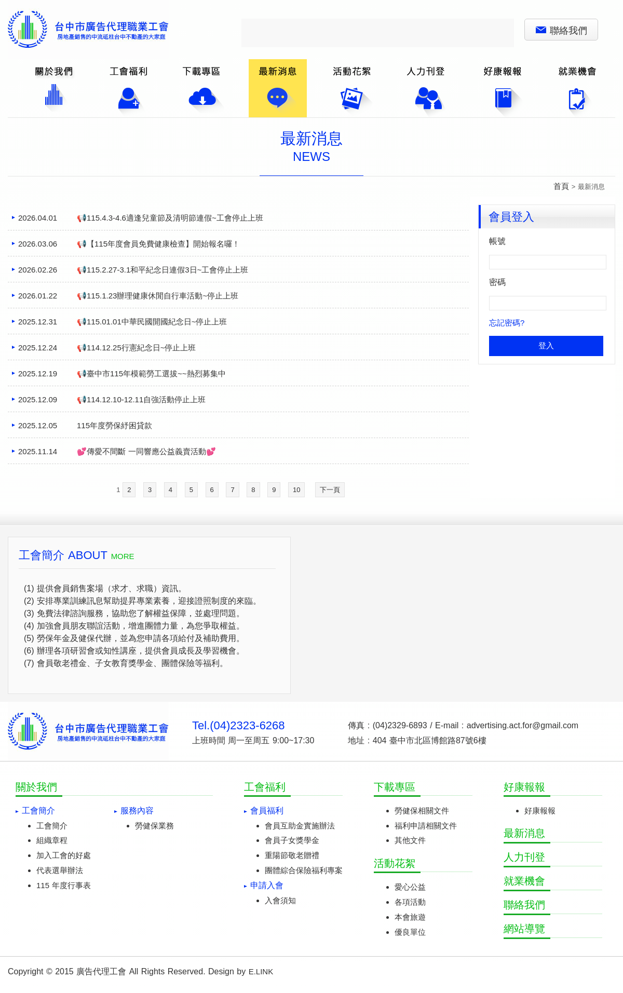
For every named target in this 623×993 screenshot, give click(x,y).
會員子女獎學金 (292, 840)
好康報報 (540, 810)
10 (296, 490)
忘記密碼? (506, 322)
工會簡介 (51, 825)
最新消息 (524, 833)
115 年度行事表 (63, 885)
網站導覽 (524, 928)
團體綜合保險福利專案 (304, 870)
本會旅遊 (410, 917)
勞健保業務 (154, 825)
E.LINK (261, 971)
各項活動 (410, 901)
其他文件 (410, 840)
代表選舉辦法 (59, 870)
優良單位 (410, 932)
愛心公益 (410, 886)
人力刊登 (524, 857)
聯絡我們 (561, 30)
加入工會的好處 (63, 855)
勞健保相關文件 (422, 810)
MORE (122, 556)
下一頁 (330, 490)
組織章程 (51, 840)
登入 (546, 345)
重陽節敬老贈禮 (292, 855)
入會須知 (280, 900)
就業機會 (524, 881)
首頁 (561, 186)
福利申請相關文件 (426, 825)
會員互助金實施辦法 (300, 825)
